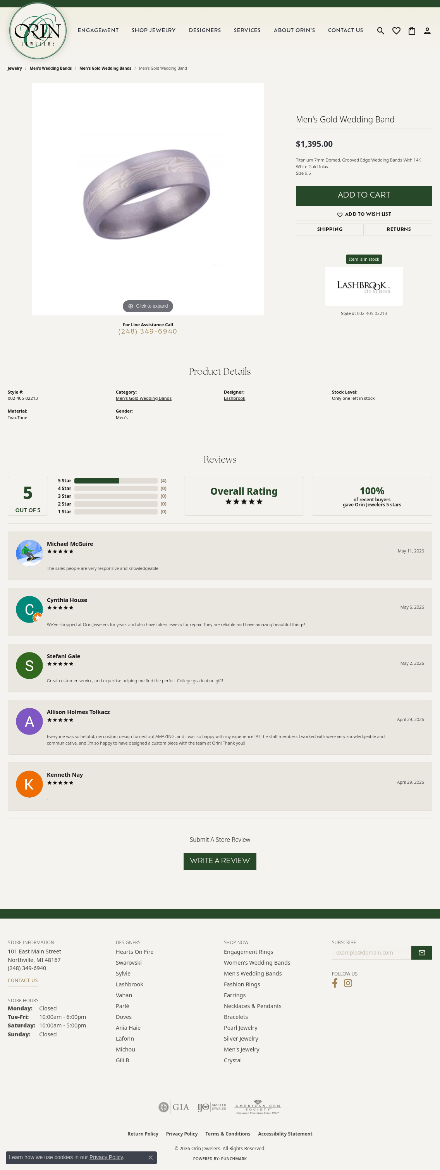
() (164, 480)
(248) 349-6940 (148, 332)
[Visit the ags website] (258, 1107)
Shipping (329, 229)
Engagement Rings (248, 951)
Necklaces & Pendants (253, 1006)
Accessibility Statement (285, 1133)
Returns (399, 229)
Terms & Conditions (228, 1133)
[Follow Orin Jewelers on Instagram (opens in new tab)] (348, 983)
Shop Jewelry (154, 30)
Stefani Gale (63, 656)
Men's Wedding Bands (51, 68)
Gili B (122, 1060)
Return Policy (142, 1133)
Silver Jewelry (241, 1038)
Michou (125, 1049)
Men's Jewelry (242, 1049)
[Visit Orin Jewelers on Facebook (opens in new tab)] (335, 983)
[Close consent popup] (150, 1157)
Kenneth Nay (65, 774)
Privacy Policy (182, 1133)
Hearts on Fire (134, 951)
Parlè (122, 1006)
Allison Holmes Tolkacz (78, 712)
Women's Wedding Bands (257, 962)
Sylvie (123, 973)
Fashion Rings (242, 984)
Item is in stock (364, 259)
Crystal (233, 1060)
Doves (124, 1016)
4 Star (64, 488)
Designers (205, 30)
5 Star (64, 480)
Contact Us (345, 30)
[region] (148, 199)
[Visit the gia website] (173, 1107)
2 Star (64, 504)
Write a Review (220, 861)
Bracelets (236, 1016)
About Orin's (294, 30)
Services (247, 30)
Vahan (124, 995)
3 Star (64, 496)
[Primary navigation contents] (220, 30)
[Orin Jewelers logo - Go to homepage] (38, 30)
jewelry (15, 68)
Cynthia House (67, 600)
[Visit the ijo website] (211, 1107)
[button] (381, 30)
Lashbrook (234, 398)
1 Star (64, 511)
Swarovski (129, 962)
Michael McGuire (70, 543)
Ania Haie (128, 1027)
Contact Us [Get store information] (23, 980)
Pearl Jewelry (240, 1027)
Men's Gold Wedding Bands (105, 68)
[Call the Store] (27, 968)
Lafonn (125, 1038)
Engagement (98, 30)
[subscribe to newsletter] (421, 953)
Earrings (235, 995)
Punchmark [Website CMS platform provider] (234, 1158)
